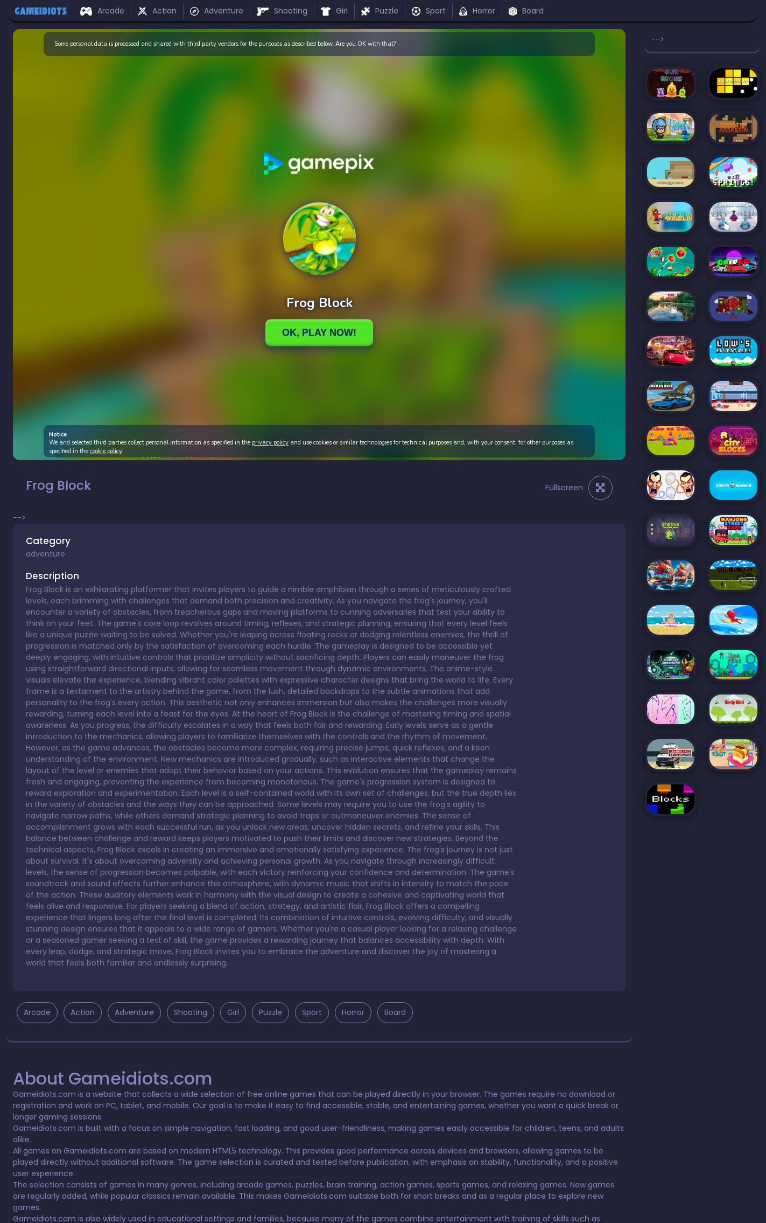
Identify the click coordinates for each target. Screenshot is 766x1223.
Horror (477, 10)
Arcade (102, 10)
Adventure (216, 10)
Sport (429, 10)
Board (526, 10)
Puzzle (379, 10)
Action (157, 10)
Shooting (282, 10)
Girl (334, 10)
